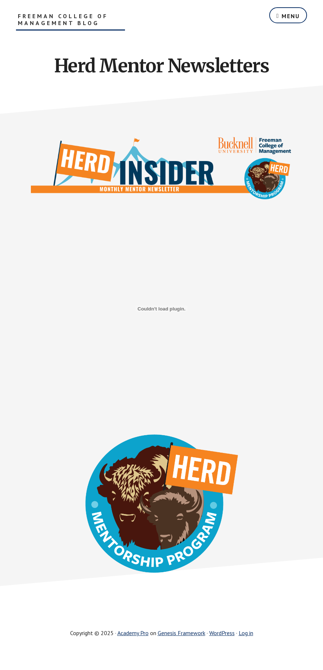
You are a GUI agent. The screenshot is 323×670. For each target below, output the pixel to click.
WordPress (222, 633)
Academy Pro (133, 633)
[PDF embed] (161, 309)
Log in (246, 633)
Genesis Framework (181, 633)
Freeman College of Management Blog (63, 20)
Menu (291, 16)
